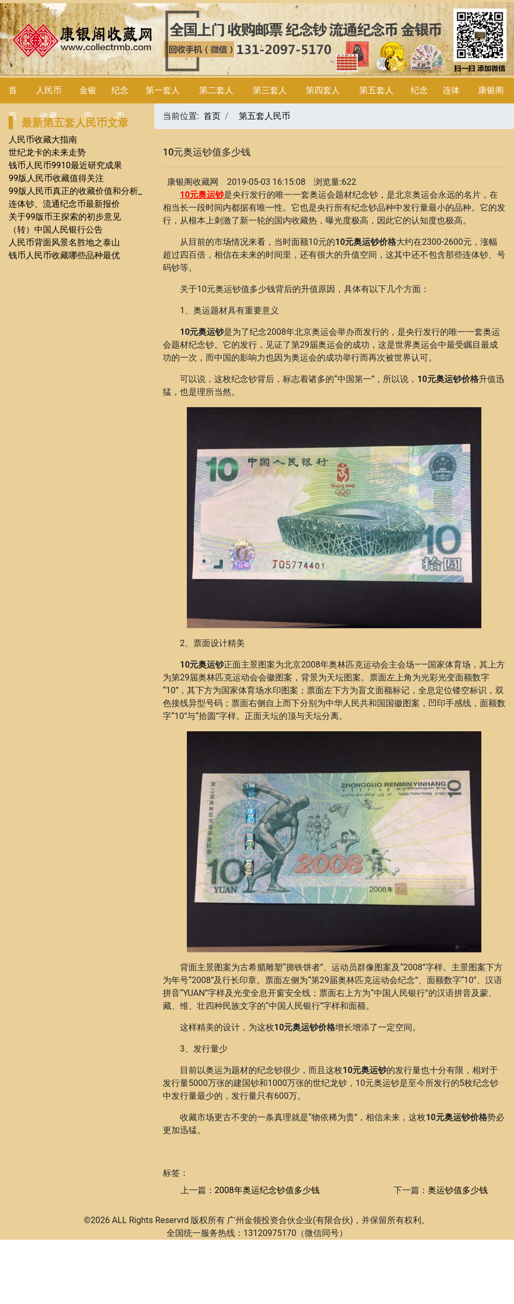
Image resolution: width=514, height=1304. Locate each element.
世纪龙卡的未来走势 (47, 152)
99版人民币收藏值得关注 (56, 178)
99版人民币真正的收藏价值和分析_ (75, 191)
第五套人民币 (264, 116)
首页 (212, 116)
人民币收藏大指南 (43, 139)
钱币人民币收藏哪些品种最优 (64, 255)
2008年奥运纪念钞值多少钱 (267, 1190)
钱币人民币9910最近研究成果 (65, 165)
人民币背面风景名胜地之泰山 (64, 242)
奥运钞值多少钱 (458, 1190)
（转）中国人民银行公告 (56, 229)
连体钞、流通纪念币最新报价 (64, 204)
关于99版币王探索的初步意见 (65, 217)
